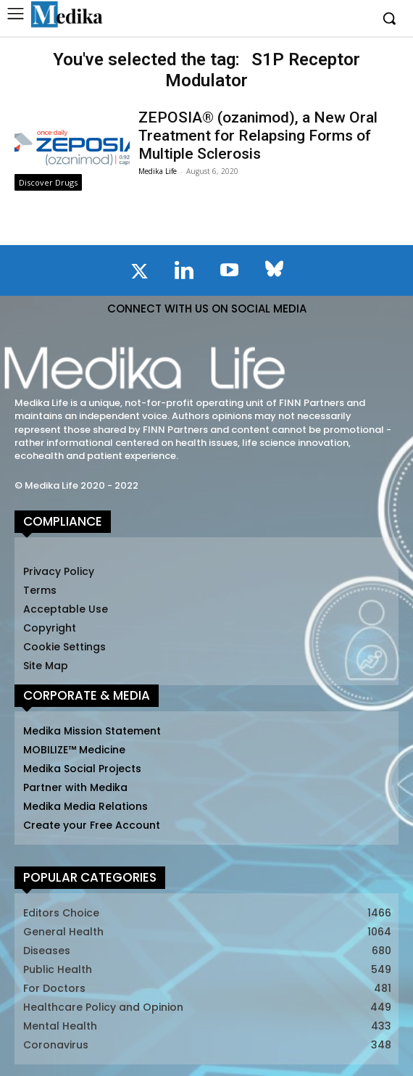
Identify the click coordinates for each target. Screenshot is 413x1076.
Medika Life (157, 171)
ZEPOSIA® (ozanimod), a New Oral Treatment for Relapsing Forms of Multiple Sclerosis (257, 135)
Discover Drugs (48, 182)
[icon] (139, 274)
